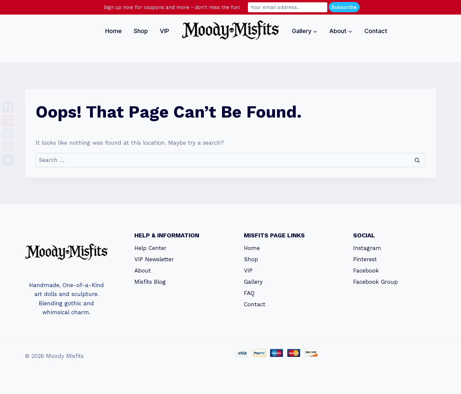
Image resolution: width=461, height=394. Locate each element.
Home (113, 30)
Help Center (150, 248)
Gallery (253, 281)
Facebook (366, 270)
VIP (164, 30)
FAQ (249, 293)
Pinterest (365, 259)
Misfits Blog (150, 281)
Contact (375, 30)
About (142, 270)
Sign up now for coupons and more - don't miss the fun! (172, 7)
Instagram (367, 248)
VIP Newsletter (154, 259)
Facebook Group (375, 281)
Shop (141, 30)
